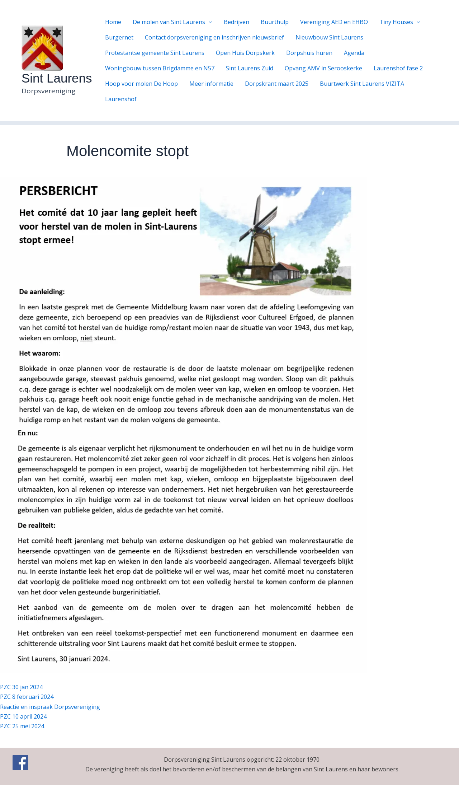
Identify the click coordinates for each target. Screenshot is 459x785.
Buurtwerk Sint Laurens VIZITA (362, 84)
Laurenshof (121, 99)
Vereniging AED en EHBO (334, 22)
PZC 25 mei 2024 (22, 726)
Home (113, 22)
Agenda (354, 53)
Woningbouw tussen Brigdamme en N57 (159, 68)
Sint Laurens (57, 78)
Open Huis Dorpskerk (245, 53)
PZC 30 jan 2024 (21, 687)
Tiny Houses (396, 22)
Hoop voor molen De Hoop (141, 84)
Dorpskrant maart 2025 (276, 84)
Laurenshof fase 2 (398, 68)
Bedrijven (236, 22)
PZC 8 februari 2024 (26, 697)
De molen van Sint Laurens (169, 22)
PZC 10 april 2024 (23, 716)
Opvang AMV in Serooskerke (323, 68)
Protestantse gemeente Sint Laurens (154, 53)
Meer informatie (211, 84)
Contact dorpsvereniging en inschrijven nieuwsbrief (214, 37)
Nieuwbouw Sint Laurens (329, 37)
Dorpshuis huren (309, 53)
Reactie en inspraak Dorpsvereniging (50, 707)
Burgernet (119, 37)
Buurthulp (275, 22)
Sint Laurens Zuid (249, 68)
